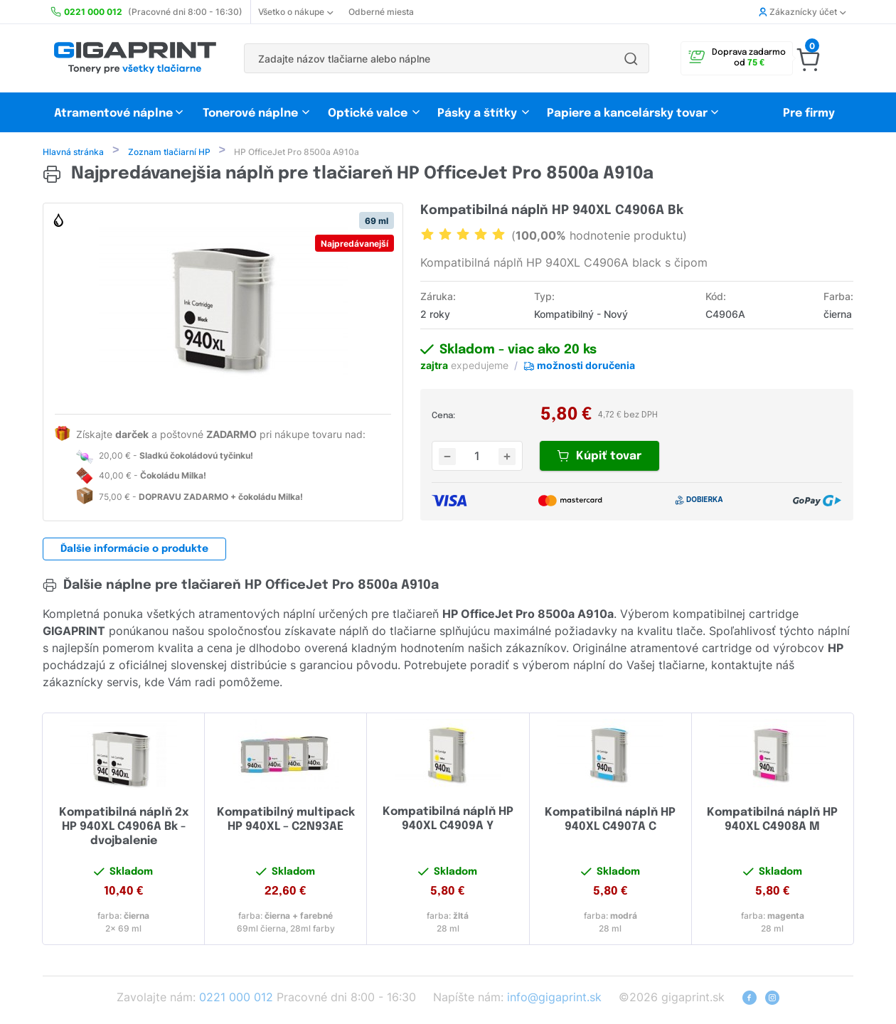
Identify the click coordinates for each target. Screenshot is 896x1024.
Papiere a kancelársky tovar (628, 113)
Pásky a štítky (477, 113)
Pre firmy (809, 113)
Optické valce (367, 113)
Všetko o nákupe (295, 11)
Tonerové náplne (250, 113)
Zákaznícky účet (802, 11)
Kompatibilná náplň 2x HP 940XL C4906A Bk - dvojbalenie (123, 828)
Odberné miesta (381, 11)
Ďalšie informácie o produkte (134, 550)
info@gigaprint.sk (554, 998)
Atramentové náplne (113, 113)
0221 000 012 (236, 998)
